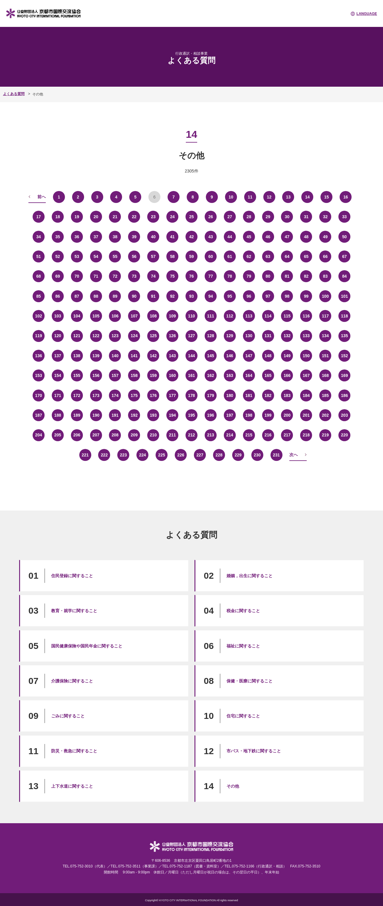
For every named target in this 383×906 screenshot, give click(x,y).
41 (172, 236)
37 (96, 236)
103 (57, 315)
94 (210, 296)
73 (134, 276)
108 (153, 315)
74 (153, 276)
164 (248, 375)
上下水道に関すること (72, 785)
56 (134, 256)
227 (199, 454)
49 (325, 236)
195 (191, 414)
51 (38, 256)
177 (172, 395)
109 (172, 315)
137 (57, 355)
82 (306, 276)
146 (229, 355)
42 (191, 236)
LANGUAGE (366, 14)
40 (153, 236)
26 (210, 216)
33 (344, 216)
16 (345, 196)
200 (287, 414)
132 (287, 335)
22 (134, 216)
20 (96, 216)
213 (210, 434)
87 (77, 296)
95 (229, 296)
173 (95, 395)
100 (325, 296)
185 (325, 395)
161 (191, 375)
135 (344, 335)
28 (249, 216)
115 (287, 315)
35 (57, 236)
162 (210, 375)
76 (191, 276)
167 (306, 375)
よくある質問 (14, 94)
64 (287, 256)
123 (115, 335)
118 (344, 315)
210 (153, 434)
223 (123, 454)
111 (210, 315)
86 (57, 296)
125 (153, 335)
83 (325, 276)
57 (153, 256)
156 (95, 375)
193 (153, 414)
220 (344, 434)
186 (344, 395)
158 (134, 375)
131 (268, 335)
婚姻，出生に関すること (250, 575)
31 (306, 216)
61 (229, 256)
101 (344, 296)
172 (76, 395)
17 (38, 216)
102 (38, 315)
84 (344, 276)
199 (268, 414)
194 (172, 414)
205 (57, 434)
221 (85, 454)
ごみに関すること (68, 715)
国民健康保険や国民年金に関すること (86, 645)
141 (134, 355)
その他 (233, 785)
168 (325, 375)
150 (306, 355)
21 (115, 216)
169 (344, 375)
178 (191, 395)
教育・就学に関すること (74, 610)
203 (344, 414)
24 (172, 216)
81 (287, 276)
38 (115, 236)
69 (57, 276)
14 (307, 196)
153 (38, 375)
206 (76, 434)
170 (38, 395)
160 (172, 375)
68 (38, 276)
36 (77, 236)
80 (268, 276)
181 (248, 395)
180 (229, 395)
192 (134, 414)
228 (218, 454)
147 (248, 355)
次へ (293, 454)
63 (268, 256)
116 (306, 315)
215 (248, 434)
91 (153, 296)
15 (326, 196)
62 (249, 256)
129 (229, 335)
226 (180, 454)
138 (76, 355)
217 (287, 434)
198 (248, 414)
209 (134, 434)
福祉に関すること (243, 645)
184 (306, 395)
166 (287, 375)
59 (191, 256)
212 (191, 434)
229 (238, 454)
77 (210, 276)
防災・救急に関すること (74, 750)
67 (344, 256)
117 (325, 315)
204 (38, 434)
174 (115, 395)
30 (287, 216)
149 (287, 355)
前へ (41, 196)
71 (96, 276)
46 (268, 236)
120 (57, 335)
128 (210, 335)
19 (77, 216)
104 (76, 315)
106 (115, 315)
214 (229, 434)
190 (95, 414)
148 (268, 355)
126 (172, 335)
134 (325, 335)
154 (57, 375)
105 (95, 315)
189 (76, 414)
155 (76, 375)
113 (248, 315)
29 (268, 216)
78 (229, 276)
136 (38, 355)
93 (191, 296)
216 (268, 434)
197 (229, 414)
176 (153, 395)
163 (229, 375)
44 (229, 236)
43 (210, 236)
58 (172, 256)
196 (210, 414)
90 (134, 296)
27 (229, 216)
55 (115, 256)
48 (306, 236)
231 (276, 454)
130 (248, 335)
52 (57, 256)
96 (249, 296)
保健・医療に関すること (250, 680)
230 (257, 454)
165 (268, 375)
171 (57, 395)
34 (38, 236)
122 (95, 335)
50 (344, 236)
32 (325, 216)
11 (250, 196)
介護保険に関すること (72, 680)
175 (134, 395)
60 (210, 256)
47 (287, 236)
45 (249, 236)
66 (325, 256)
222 (104, 454)
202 (325, 414)
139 (95, 355)
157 (115, 375)
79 (249, 276)
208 (115, 434)
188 (57, 414)
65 (306, 256)
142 (153, 355)
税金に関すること (243, 610)
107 (134, 315)
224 (142, 454)
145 (210, 355)
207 (95, 434)
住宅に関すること (243, 715)
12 (269, 196)
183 (287, 395)
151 (325, 355)
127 (191, 335)
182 (268, 395)
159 (153, 375)
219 (325, 434)
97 (268, 296)
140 (115, 355)
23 (153, 216)
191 (115, 414)
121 (76, 335)
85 (38, 296)
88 (96, 296)
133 (306, 335)
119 (38, 335)
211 (172, 434)
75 (172, 276)
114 (268, 315)
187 (38, 414)
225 (161, 454)
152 (344, 355)
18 (57, 216)
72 (115, 276)
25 (191, 216)
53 (77, 256)
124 (134, 335)
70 (77, 276)
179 (210, 395)
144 (191, 355)
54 (96, 256)
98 (287, 296)
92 (172, 296)
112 (229, 315)
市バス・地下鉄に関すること (254, 750)
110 (191, 315)
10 (231, 196)
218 (306, 434)
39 (134, 236)
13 (288, 196)
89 (115, 296)
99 (306, 296)
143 (172, 355)
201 (306, 414)
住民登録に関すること (72, 575)
